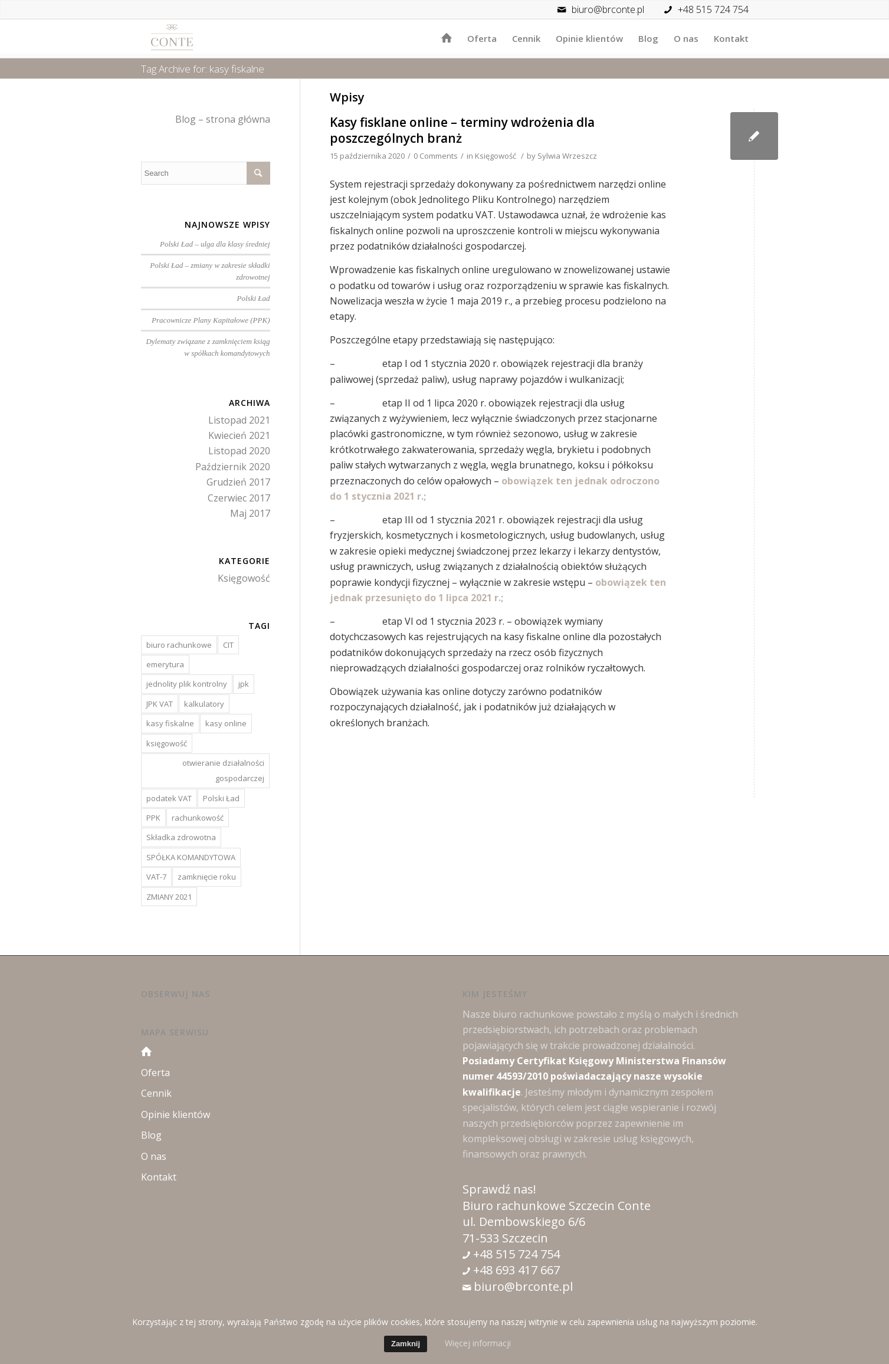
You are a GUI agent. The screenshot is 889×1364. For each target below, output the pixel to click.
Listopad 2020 (239, 450)
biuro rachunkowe (179, 645)
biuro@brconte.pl (598, 9)
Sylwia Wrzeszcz (567, 155)
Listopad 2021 (239, 420)
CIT (228, 645)
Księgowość (495, 155)
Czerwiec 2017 (239, 497)
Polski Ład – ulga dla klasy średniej (215, 244)
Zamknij (405, 1343)
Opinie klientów (175, 1114)
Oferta (155, 1072)
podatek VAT (169, 798)
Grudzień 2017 (238, 482)
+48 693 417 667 (515, 1270)
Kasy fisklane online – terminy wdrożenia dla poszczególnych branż (462, 130)
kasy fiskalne (170, 723)
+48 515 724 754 (713, 9)
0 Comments (436, 155)
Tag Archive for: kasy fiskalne (202, 69)
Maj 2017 (250, 513)
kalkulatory (204, 704)
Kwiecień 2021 (239, 435)
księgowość (166, 743)
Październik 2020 (232, 466)
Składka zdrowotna (181, 837)
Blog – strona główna (222, 119)
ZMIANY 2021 (169, 896)
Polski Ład (253, 298)
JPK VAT (159, 704)
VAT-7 (156, 876)
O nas (153, 1156)
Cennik (156, 1093)
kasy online (226, 723)
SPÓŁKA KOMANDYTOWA (190, 857)
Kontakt (158, 1176)
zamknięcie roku (207, 876)
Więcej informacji (478, 1343)
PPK (153, 817)
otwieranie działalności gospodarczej (223, 770)
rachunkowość (198, 817)
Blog (151, 1135)
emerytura (165, 664)
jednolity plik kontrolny (186, 683)
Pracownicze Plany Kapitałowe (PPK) (211, 320)
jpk (243, 683)
